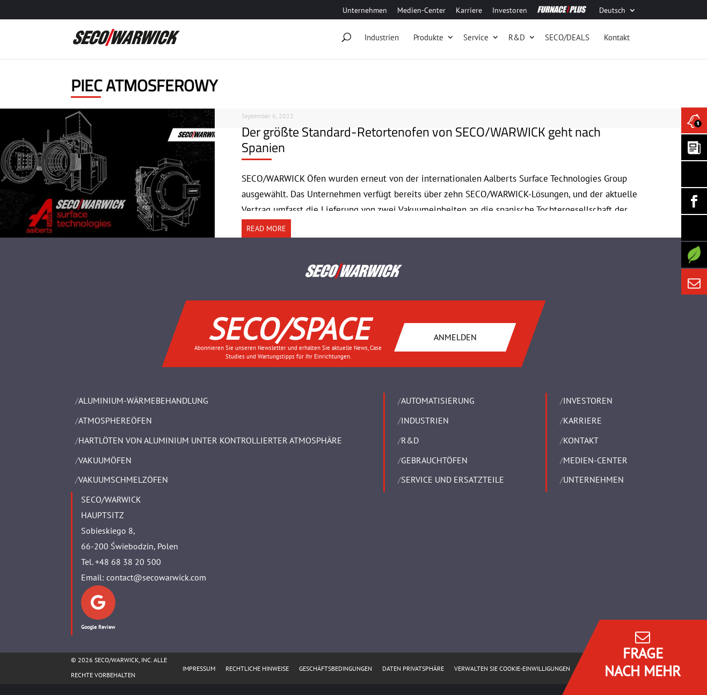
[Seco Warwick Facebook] (694, 201)
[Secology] (694, 255)
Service (476, 37)
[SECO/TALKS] (694, 228)
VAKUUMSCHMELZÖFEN (123, 479)
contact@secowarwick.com (156, 577)
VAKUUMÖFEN (105, 460)
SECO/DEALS (567, 37)
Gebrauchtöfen (434, 460)
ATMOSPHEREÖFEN (115, 420)
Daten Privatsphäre (413, 668)
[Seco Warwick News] (694, 120)
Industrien (382, 37)
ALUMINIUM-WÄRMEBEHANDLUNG (143, 400)
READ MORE (266, 228)
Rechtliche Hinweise (257, 668)
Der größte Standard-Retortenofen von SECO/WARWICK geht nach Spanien (421, 139)
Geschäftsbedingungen (335, 668)
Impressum (199, 668)
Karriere (469, 10)
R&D (516, 37)
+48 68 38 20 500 (128, 561)
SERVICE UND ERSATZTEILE (452, 479)
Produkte (428, 37)
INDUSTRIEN (425, 420)
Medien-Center (421, 10)
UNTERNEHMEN (593, 479)
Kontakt (617, 37)
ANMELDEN (454, 336)
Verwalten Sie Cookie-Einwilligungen (512, 668)
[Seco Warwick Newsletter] (694, 147)
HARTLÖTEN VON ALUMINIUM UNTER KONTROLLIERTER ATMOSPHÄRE (210, 440)
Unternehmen (364, 10)
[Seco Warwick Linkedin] (694, 174)
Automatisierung (438, 400)
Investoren (509, 10)
